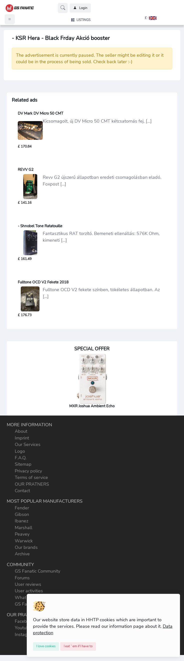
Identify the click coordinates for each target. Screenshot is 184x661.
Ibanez (21, 521)
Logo (20, 451)
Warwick (24, 541)
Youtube (23, 628)
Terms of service (31, 477)
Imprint (22, 438)
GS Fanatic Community (37, 571)
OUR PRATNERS (32, 484)
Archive (22, 554)
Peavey (22, 534)
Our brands (26, 547)
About (21, 431)
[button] (145, 18)
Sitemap (23, 464)
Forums (22, 578)
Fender (22, 508)
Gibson (22, 514)
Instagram (25, 635)
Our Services (27, 444)
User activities (29, 591)
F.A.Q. (20, 458)
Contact (22, 491)
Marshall (23, 528)
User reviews (28, 584)
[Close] (46, 646)
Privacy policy (28, 471)
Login (80, 8)
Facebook (24, 621)
